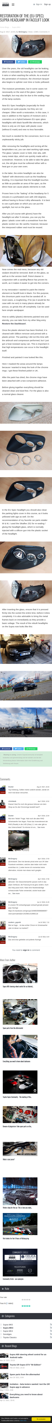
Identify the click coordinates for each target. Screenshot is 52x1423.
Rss (51, 1324)
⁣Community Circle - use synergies (13, 1279)
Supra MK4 (8, 1328)
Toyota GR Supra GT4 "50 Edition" (25, 1365)
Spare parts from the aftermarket (13, 1028)
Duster (11, 787)
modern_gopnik (14, 922)
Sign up (47, 4)
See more (41, 827)
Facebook (8, 62)
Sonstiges (7, 1334)
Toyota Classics (10, 1337)
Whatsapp (35, 62)
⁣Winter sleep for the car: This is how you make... (17, 1207)
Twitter (21, 62)
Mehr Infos (23, 1420)
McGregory (12, 859)
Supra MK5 (8, 1325)
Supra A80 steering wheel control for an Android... (18, 986)
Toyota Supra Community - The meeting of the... (17, 1097)
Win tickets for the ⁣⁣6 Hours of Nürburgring (16, 1238)
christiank (12, 801)
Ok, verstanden (41, 1419)
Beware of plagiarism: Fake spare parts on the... (17, 1126)
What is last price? (9, 1159)
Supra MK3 (8, 1331)
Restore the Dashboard (14, 323)
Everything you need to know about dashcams (16, 1061)
